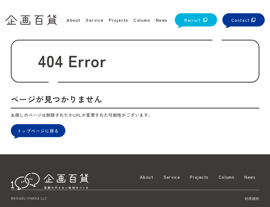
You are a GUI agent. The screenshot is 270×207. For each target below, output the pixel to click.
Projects (196, 177)
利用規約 (252, 198)
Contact (240, 20)
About (142, 177)
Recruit (192, 20)
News (249, 177)
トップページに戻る (38, 131)
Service (167, 177)
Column (225, 177)
